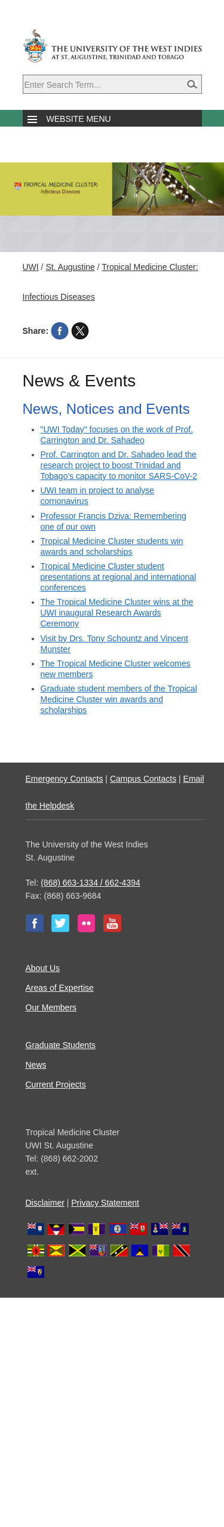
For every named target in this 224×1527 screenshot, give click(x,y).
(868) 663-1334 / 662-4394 (90, 882)
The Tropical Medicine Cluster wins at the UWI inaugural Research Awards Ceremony (117, 612)
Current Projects (56, 1084)
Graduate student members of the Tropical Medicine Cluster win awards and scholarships (119, 699)
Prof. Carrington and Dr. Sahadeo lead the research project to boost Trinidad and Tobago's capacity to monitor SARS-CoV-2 (119, 465)
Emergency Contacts (64, 779)
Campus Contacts (143, 779)
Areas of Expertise (60, 988)
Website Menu (79, 119)
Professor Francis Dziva (85, 516)
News (36, 1065)
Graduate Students (61, 1045)
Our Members (51, 1007)
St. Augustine (70, 267)
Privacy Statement (105, 1203)
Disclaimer (45, 1203)
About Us (43, 968)
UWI (31, 267)
